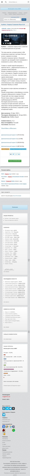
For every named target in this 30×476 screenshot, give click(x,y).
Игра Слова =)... (9, 322)
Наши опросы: (8, 346)
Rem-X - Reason (9, 251)
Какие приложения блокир (11, 287)
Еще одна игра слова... (10, 319)
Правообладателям (6, 457)
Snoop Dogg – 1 (9, 246)
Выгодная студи (9, 230)
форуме (12, 309)
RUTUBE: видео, (9, 237)
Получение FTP (5, 421)
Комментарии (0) (8, 385)
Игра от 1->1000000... (10, 312)
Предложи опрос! (16, 385)
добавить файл (9, 269)
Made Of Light (8, 254)
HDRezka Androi (9, 240)
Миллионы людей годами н (11, 281)
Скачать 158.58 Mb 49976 (14, 160)
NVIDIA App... (8, 261)
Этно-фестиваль (9, 242)
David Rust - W (8, 247)
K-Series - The (8, 253)
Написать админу (6, 454)
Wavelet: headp (8, 239)
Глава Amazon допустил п (11, 283)
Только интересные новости (11, 220)
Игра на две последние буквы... (12, 320)
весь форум (6, 327)
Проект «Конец (9, 263)
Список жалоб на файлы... (11, 313)
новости (14, 279)
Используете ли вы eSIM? (14, 8)
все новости (6, 302)
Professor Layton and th (10, 295)
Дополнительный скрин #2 (9, 138)
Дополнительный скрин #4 (9, 146)
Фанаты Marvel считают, (11, 288)
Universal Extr (8, 233)
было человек (17, 195)
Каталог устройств (6, 440)
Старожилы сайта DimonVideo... (12, 315)
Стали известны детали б (11, 290)
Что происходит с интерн (11, 285)
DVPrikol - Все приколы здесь (11, 218)
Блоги (3, 442)
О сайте (4, 444)
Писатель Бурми (9, 244)
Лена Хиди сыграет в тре (11, 297)
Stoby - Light (8, 260)
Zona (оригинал (9, 235)
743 (14, 30)
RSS (18, 17)
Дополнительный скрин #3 (9, 142)
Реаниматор (5, 438)
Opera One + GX (9, 232)
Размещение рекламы (7, 452)
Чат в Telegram (5, 149)
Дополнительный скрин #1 (9, 135)
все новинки (6, 271)
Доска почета (5, 448)
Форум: (18, 149)
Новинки (6, 227)
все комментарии (7, 339)
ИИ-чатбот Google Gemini (11, 294)
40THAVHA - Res (9, 256)
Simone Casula (8, 258)
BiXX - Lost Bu (8, 249)
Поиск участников (6, 446)
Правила (4, 455)
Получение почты (6, 419)
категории (13, 17)
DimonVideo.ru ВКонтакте (8, 128)
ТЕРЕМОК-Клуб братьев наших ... (13, 317)
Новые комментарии (10, 334)
